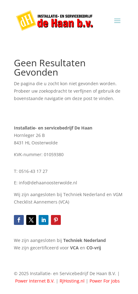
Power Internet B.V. (35, 281)
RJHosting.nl (72, 281)
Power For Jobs (105, 281)
